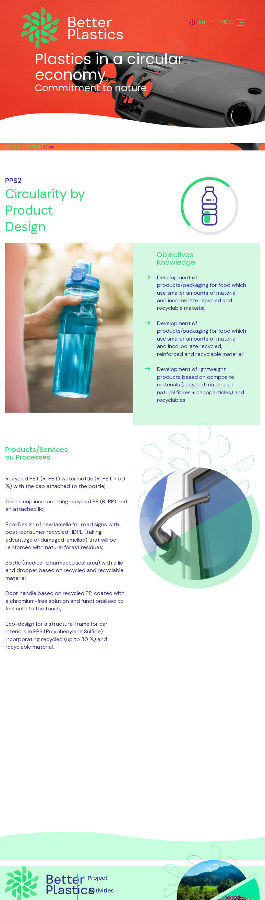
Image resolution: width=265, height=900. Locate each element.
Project (98, 878)
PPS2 (48, 146)
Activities (31, 146)
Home (11, 146)
